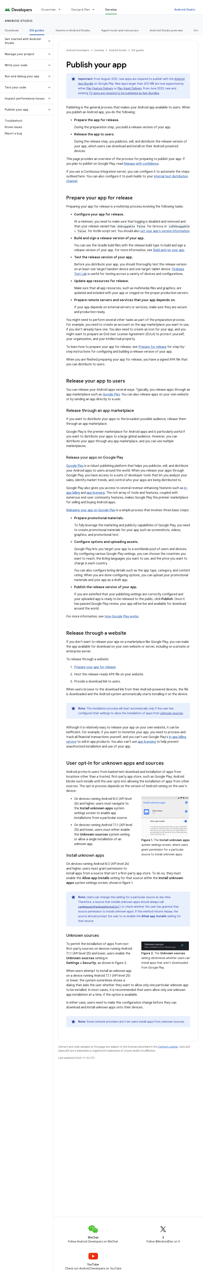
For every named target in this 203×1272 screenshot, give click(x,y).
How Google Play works (121, 616)
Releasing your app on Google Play (90, 510)
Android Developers (77, 50)
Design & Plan (80, 9)
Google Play (111, 394)
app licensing (96, 493)
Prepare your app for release (95, 667)
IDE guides (138, 50)
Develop (99, 50)
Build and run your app (168, 250)
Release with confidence (141, 164)
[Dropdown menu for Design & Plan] (95, 9)
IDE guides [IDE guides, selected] (37, 30)
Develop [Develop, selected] (111, 9)
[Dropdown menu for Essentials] (61, 9)
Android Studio (184, 9)
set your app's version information (164, 231)
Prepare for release (152, 347)
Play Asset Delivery (130, 88)
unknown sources (171, 713)
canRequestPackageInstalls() (99, 906)
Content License (168, 1046)
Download (11, 30)
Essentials (48, 9)
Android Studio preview (166, 30)
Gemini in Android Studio (73, 30)
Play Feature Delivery (99, 88)
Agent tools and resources (120, 30)
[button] (23, 41)
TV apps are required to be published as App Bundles (124, 93)
